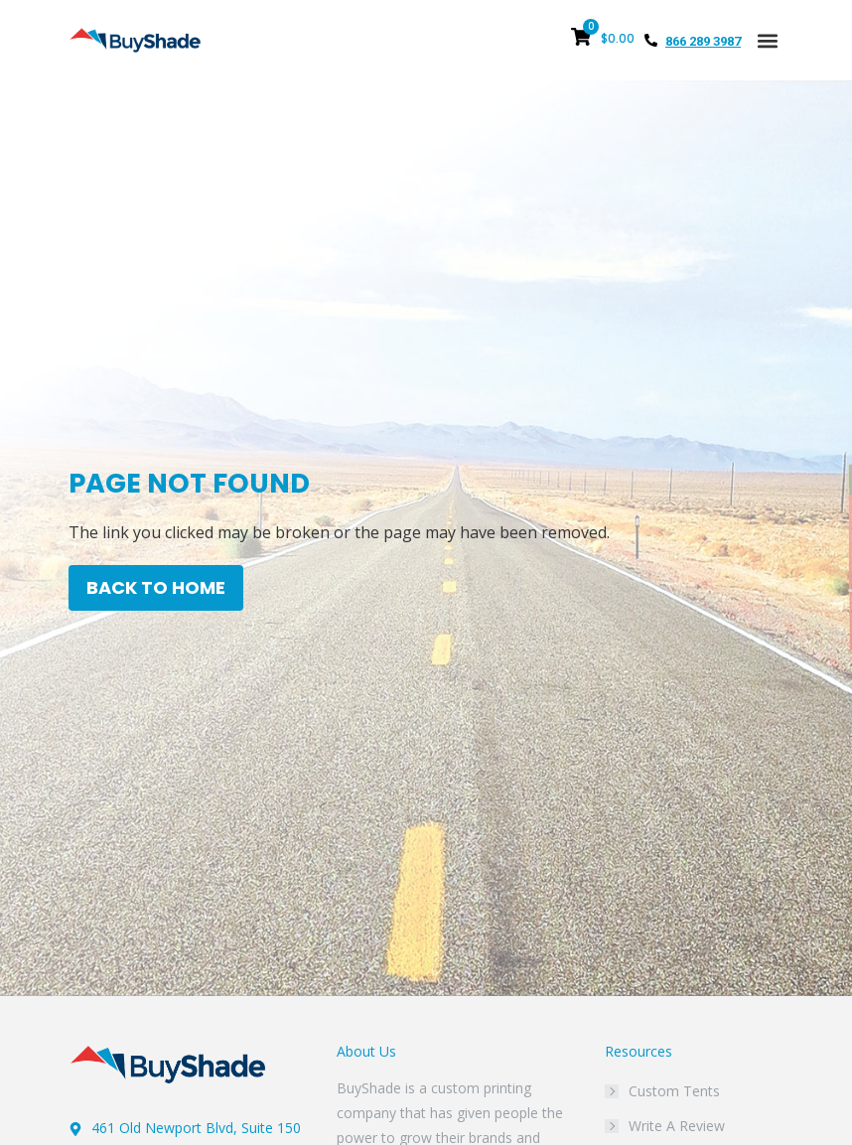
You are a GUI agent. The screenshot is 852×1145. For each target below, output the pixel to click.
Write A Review (677, 1125)
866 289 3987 (703, 41)
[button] (767, 40)
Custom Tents (674, 1090)
